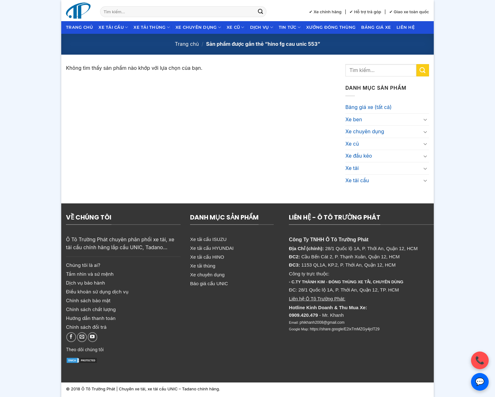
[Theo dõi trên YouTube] (93, 337)
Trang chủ (79, 27)
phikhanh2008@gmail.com (322, 322)
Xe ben (353, 119)
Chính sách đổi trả (86, 327)
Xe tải (352, 168)
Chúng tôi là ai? (83, 265)
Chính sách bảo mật (88, 301)
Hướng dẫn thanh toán (91, 318)
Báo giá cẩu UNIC (209, 283)
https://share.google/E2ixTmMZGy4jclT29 (344, 329)
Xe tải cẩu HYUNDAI (212, 248)
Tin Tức (290, 27)
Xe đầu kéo (358, 156)
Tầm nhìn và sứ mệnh (90, 274)
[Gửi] (260, 11)
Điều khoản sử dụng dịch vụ (97, 292)
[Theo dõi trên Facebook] (71, 337)
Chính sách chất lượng (91, 309)
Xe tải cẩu (113, 27)
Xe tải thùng (152, 27)
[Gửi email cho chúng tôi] (82, 337)
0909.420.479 (303, 315)
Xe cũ (235, 27)
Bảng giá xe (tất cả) (368, 107)
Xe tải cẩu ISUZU (208, 239)
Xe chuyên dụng (198, 27)
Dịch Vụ (261, 27)
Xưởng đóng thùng (330, 27)
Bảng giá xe (376, 27)
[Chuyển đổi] (425, 119)
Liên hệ (406, 27)
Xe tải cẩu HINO (207, 257)
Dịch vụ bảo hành (85, 283)
